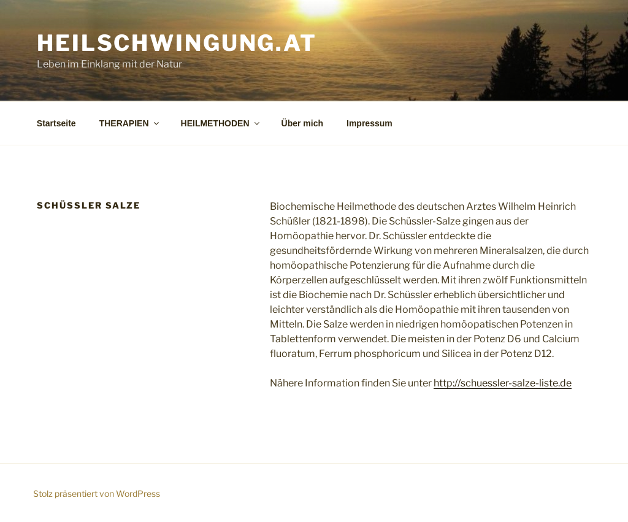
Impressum (369, 123)
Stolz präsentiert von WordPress (96, 493)
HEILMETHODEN (221, 123)
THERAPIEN (130, 123)
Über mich (302, 123)
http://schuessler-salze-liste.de (503, 383)
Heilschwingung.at (177, 42)
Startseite (56, 123)
